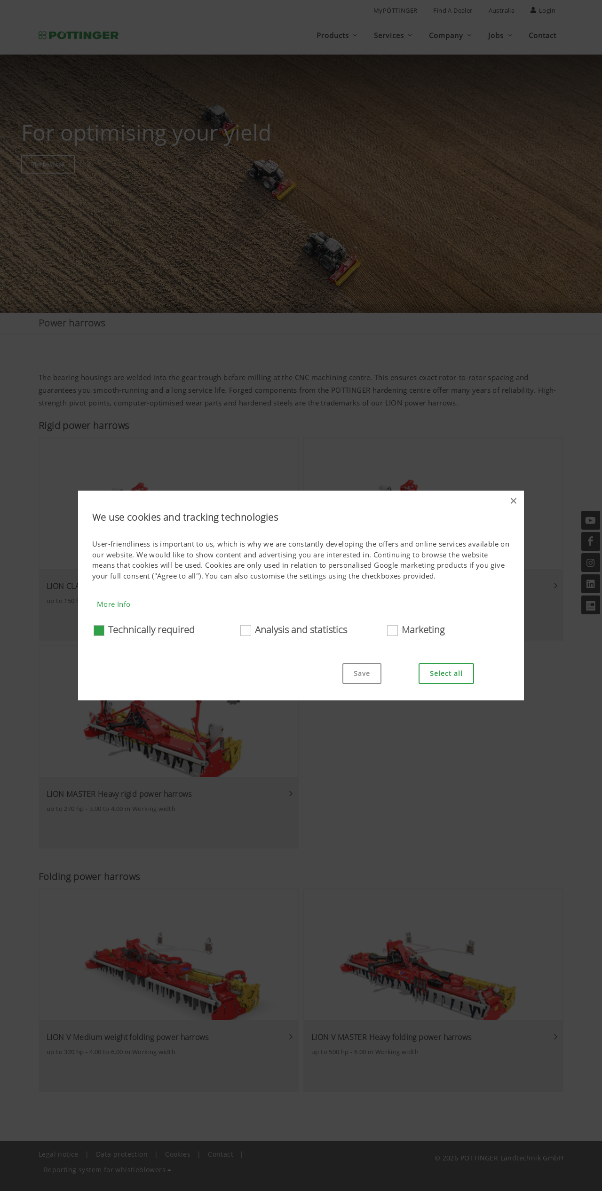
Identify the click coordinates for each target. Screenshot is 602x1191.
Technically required (151, 629)
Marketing (423, 629)
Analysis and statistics (301, 629)
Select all (446, 673)
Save (362, 673)
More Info (114, 604)
